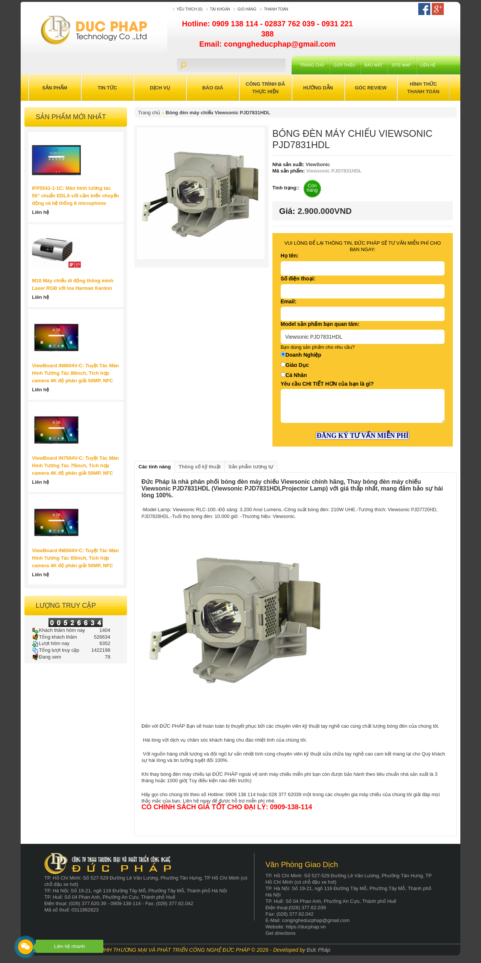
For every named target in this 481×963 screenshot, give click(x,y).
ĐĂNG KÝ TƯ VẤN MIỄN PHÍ (362, 435)
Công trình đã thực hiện (265, 87)
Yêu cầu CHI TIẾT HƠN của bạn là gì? (327, 384)
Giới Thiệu (344, 65)
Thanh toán (276, 9)
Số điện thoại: (298, 279)
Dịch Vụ (160, 88)
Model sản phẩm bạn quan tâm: (320, 324)
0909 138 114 (236, 24)
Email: (288, 301)
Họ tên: (290, 256)
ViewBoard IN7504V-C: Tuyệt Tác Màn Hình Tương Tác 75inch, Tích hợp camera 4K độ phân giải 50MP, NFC (75, 465)
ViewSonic (317, 164)
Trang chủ (312, 65)
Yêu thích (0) (190, 9)
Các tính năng (155, 466)
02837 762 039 (291, 24)
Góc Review (371, 88)
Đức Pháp (318, 950)
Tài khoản (220, 9)
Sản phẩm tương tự (250, 466)
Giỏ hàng (246, 9)
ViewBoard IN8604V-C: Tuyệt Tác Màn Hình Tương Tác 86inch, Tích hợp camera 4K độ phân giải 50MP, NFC (75, 373)
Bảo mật (374, 65)
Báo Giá (212, 88)
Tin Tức (107, 88)
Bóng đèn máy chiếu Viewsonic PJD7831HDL (218, 112)
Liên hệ (428, 65)
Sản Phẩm (54, 88)
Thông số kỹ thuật (199, 466)
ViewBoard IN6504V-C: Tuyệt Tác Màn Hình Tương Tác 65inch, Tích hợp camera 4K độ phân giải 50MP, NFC (75, 558)
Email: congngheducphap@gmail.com (267, 44)
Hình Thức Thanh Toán (423, 87)
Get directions (281, 933)
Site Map (401, 65)
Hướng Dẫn (318, 88)
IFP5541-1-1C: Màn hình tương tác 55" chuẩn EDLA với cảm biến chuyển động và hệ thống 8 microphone (75, 195)
